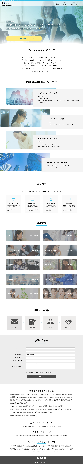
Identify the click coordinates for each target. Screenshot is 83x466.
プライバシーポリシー (41, 462)
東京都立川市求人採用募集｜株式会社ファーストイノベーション (14, 0)
